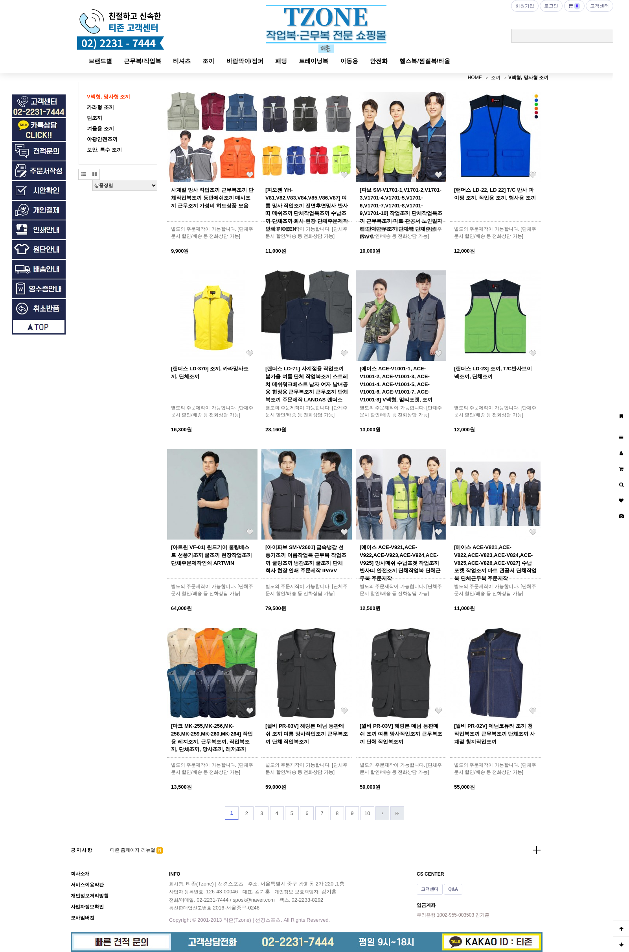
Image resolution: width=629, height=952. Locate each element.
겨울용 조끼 (100, 128)
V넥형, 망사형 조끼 (528, 77)
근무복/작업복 (142, 60)
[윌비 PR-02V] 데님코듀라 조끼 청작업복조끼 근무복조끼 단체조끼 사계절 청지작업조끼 (494, 734)
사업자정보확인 (87, 906)
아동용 (349, 60)
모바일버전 (82, 918)
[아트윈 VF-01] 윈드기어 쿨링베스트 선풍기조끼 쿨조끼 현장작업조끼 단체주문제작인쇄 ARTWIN (211, 555)
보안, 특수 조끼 (104, 150)
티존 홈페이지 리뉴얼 (132, 850)
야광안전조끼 (102, 139)
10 (367, 813)
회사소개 (80, 873)
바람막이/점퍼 (244, 60)
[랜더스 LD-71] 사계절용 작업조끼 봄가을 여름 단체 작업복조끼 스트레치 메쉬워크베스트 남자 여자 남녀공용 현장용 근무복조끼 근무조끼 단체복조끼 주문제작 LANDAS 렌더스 (306, 384)
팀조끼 (94, 118)
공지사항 (82, 850)
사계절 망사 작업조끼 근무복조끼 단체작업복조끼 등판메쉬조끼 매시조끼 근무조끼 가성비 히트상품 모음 (212, 198)
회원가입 (524, 6)
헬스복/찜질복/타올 (424, 60)
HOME (475, 77)
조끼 (208, 60)
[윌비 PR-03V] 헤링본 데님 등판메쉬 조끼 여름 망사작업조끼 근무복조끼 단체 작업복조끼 (306, 734)
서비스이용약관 (87, 884)
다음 (382, 813)
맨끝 (397, 813)
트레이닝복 (313, 60)
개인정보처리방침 (90, 895)
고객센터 (429, 889)
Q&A (453, 889)
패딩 (281, 60)
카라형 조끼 (100, 107)
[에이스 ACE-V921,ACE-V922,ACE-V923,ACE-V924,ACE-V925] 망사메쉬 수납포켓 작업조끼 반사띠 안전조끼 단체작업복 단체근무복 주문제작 (400, 562)
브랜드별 (100, 60)
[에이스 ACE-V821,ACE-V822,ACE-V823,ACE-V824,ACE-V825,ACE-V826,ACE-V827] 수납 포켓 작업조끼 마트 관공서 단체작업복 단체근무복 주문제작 (495, 562)
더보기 (537, 850)
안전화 (379, 60)
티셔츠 (182, 60)
